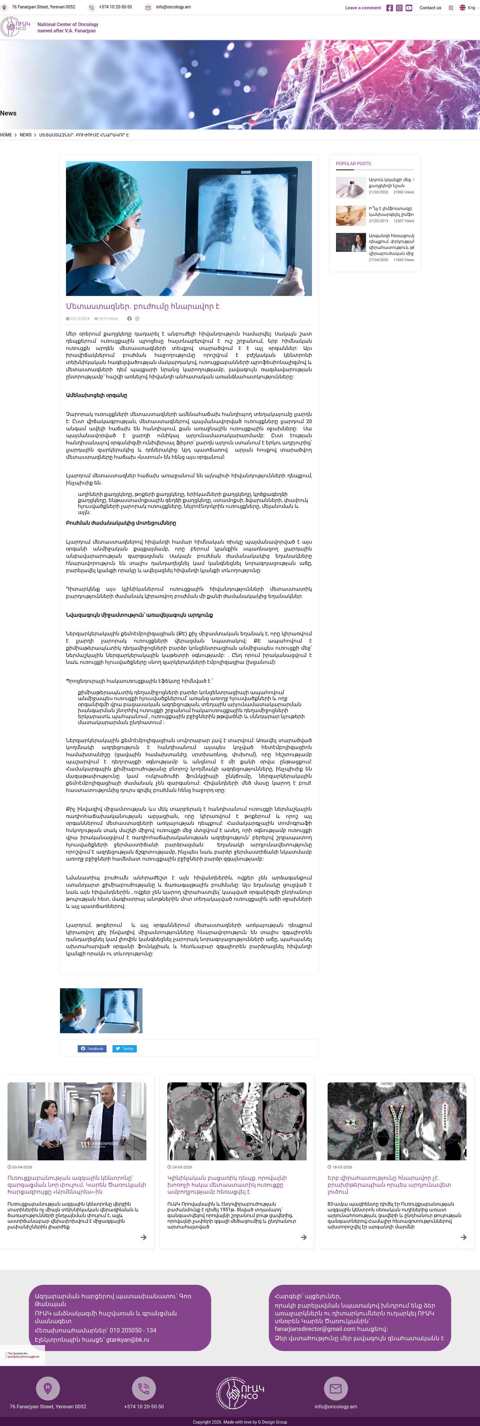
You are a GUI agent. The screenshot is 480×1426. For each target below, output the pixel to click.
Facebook (92, 1048)
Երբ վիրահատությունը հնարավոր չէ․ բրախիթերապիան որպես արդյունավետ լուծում (389, 1184)
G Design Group (272, 1422)
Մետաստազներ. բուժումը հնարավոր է (143, 306)
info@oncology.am (173, 6)
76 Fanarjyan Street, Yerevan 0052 (43, 6)
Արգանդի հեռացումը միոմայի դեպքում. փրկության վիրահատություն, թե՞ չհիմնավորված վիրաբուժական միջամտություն (411, 244)
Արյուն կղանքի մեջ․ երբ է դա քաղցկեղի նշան (401, 182)
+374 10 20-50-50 (115, 6)
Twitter (125, 1048)
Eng (467, 8)
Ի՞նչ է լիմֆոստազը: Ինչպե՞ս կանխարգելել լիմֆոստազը (401, 211)
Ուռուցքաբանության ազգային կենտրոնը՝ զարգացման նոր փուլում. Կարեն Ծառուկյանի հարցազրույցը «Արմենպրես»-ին (77, 1184)
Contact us (430, 7)
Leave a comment (363, 7)
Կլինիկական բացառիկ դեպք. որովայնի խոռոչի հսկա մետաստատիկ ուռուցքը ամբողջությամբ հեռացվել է (227, 1184)
